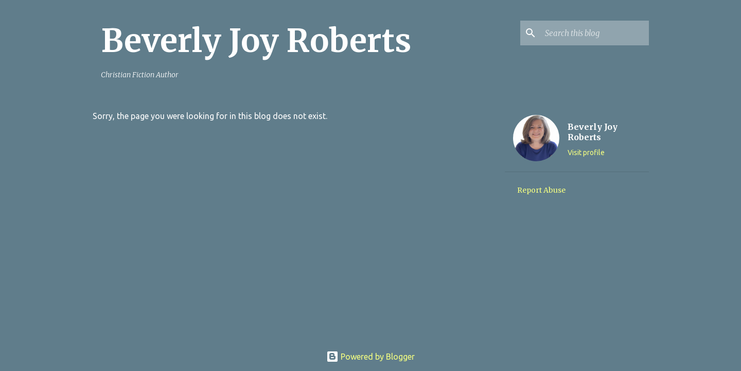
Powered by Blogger (370, 356)
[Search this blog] (595, 33)
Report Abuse (541, 190)
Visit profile (586, 152)
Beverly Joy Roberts (256, 41)
